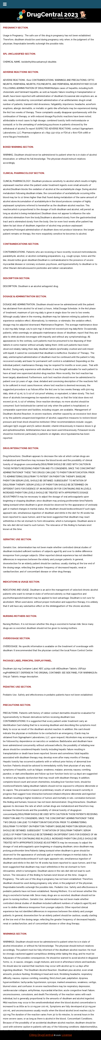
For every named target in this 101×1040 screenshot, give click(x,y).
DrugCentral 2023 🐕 (57, 14)
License (67, 1035)
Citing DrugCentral (41, 1035)
